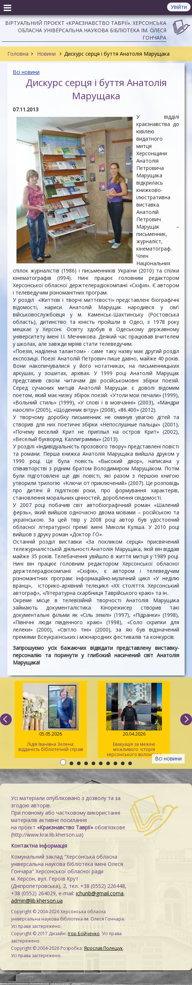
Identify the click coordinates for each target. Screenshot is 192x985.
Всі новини (26, 71)
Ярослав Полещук (103, 948)
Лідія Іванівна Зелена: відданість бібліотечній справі (50, 717)
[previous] (6, 719)
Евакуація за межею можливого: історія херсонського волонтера (133, 720)
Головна (18, 53)
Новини (46, 53)
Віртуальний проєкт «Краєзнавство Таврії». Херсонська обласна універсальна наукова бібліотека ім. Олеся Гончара (85, 30)
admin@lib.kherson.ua (37, 900)
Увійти (179, 6)
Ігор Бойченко (84, 933)
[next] (186, 719)
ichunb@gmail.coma (99, 893)
